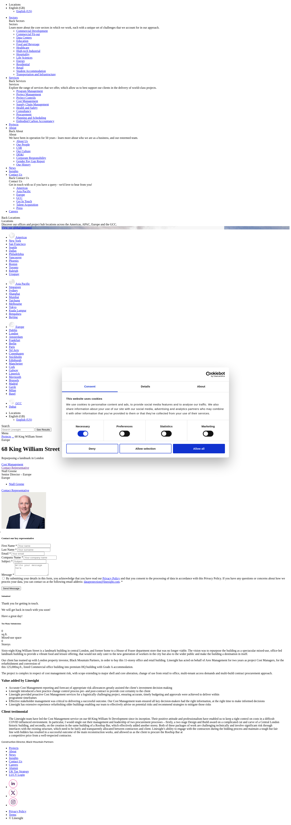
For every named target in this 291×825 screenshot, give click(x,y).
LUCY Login (17, 777)
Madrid (13, 383)
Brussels (14, 380)
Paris (12, 346)
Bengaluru (15, 313)
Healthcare (22, 47)
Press (19, 208)
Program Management (29, 91)
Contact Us (15, 174)
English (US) (24, 11)
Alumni (13, 770)
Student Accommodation (31, 71)
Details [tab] (145, 386)
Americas (22, 188)
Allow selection (145, 448)
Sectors (13, 17)
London (13, 333)
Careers (13, 211)
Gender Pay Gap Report (30, 161)
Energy (20, 61)
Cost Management (27, 101)
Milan (12, 390)
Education (22, 41)
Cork (12, 367)
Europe (20, 194)
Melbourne (15, 303)
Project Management (28, 94)
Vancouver (15, 257)
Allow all (199, 448)
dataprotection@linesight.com (102, 584)
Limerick (14, 373)
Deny (92, 448)
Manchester (16, 363)
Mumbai (14, 297)
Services (14, 77)
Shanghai (14, 293)
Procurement (24, 114)
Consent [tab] (90, 386)
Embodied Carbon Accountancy (35, 121)
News (12, 167)
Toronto (13, 267)
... (13, 436)
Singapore (15, 287)
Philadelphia (16, 254)
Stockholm (15, 356)
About (12, 127)
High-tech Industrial (28, 51)
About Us (22, 141)
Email (6, 553)
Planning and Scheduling (31, 117)
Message (8, 576)
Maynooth (15, 377)
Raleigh (13, 270)
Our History (23, 164)
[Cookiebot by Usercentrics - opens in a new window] (208, 374)
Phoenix (14, 260)
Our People (23, 144)
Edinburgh (15, 360)
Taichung (14, 300)
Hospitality (23, 54)
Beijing (13, 317)
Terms (12, 817)
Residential (23, 64)
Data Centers (24, 37)
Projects (14, 124)
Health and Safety (27, 107)
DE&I (20, 154)
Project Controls (26, 97)
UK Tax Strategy (19, 773)
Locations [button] (15, 4)
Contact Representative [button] (15, 467)
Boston (13, 264)
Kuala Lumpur (17, 310)
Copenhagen (16, 353)
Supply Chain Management (32, 104)
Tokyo (13, 307)
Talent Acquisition (27, 204)
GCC (19, 198)
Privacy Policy (111, 580)
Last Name (9, 549)
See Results (43, 429)
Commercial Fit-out (28, 34)
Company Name (12, 557)
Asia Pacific (23, 191)
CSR (19, 147)
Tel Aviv (14, 350)
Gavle (12, 387)
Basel (12, 393)
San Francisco (17, 244)
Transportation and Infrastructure (36, 74)
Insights (13, 171)
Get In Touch (24, 201)
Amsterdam (16, 336)
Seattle (13, 247)
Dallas (13, 250)
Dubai (12, 406)
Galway (13, 370)
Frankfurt (14, 340)
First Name (9, 545)
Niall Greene (16, 484)
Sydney (13, 290)
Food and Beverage (27, 44)
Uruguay (14, 274)
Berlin (12, 343)
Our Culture (23, 151)
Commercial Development (32, 30)
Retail (19, 67)
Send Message (11, 590)
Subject (7, 561)
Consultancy (23, 111)
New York (15, 240)
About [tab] (201, 386)
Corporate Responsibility (31, 157)
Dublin (13, 330)
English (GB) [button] (17, 7)
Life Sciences (24, 57)
